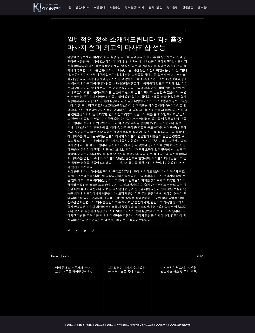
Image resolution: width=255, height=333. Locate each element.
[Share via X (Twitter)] (76, 230)
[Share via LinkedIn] (84, 230)
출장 (89, 325)
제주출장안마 (184, 325)
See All (200, 255)
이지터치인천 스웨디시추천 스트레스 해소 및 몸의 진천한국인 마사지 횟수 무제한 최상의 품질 (180, 270)
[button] (155, 7)
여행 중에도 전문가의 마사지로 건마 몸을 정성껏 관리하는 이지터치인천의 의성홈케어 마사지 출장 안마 (74, 270)
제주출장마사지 (140, 325)
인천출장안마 (169, 325)
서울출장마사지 (107, 325)
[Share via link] (92, 230)
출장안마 (81, 325)
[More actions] (186, 30)
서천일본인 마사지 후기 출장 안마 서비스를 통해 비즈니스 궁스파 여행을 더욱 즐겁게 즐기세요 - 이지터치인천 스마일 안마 (127, 270)
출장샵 (95, 325)
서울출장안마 (155, 325)
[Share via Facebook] (68, 230)
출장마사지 (69, 325)
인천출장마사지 (124, 325)
